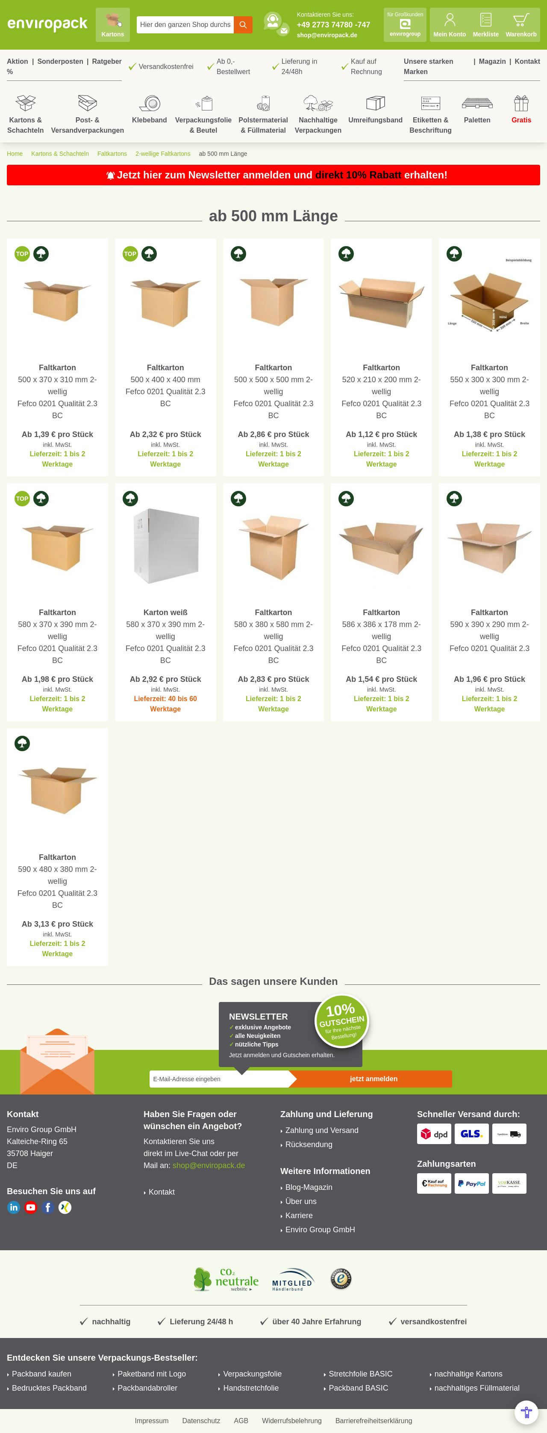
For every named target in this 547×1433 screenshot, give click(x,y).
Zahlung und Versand (322, 1130)
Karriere (299, 1215)
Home (15, 153)
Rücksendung (308, 1144)
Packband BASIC (358, 1388)
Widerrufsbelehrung (292, 1420)
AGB (241, 1420)
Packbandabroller (147, 1388)
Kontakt (527, 61)
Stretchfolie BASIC (361, 1374)
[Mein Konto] (449, 25)
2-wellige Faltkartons (162, 153)
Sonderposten (60, 61)
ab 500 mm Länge (223, 153)
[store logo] (48, 25)
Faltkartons (112, 153)
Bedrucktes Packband (49, 1388)
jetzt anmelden (373, 1078)
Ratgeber (106, 61)
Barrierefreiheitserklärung (373, 1420)
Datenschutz (201, 1420)
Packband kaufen (41, 1374)
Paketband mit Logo (152, 1374)
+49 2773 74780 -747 (334, 25)
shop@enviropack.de (327, 35)
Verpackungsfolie (252, 1374)
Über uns (301, 1201)
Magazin (492, 61)
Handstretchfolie (251, 1388)
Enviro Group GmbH (320, 1229)
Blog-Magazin (308, 1187)
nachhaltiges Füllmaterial (477, 1388)
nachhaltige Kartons (469, 1374)
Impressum (151, 1420)
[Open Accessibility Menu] (526, 1412)
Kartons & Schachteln (60, 153)
